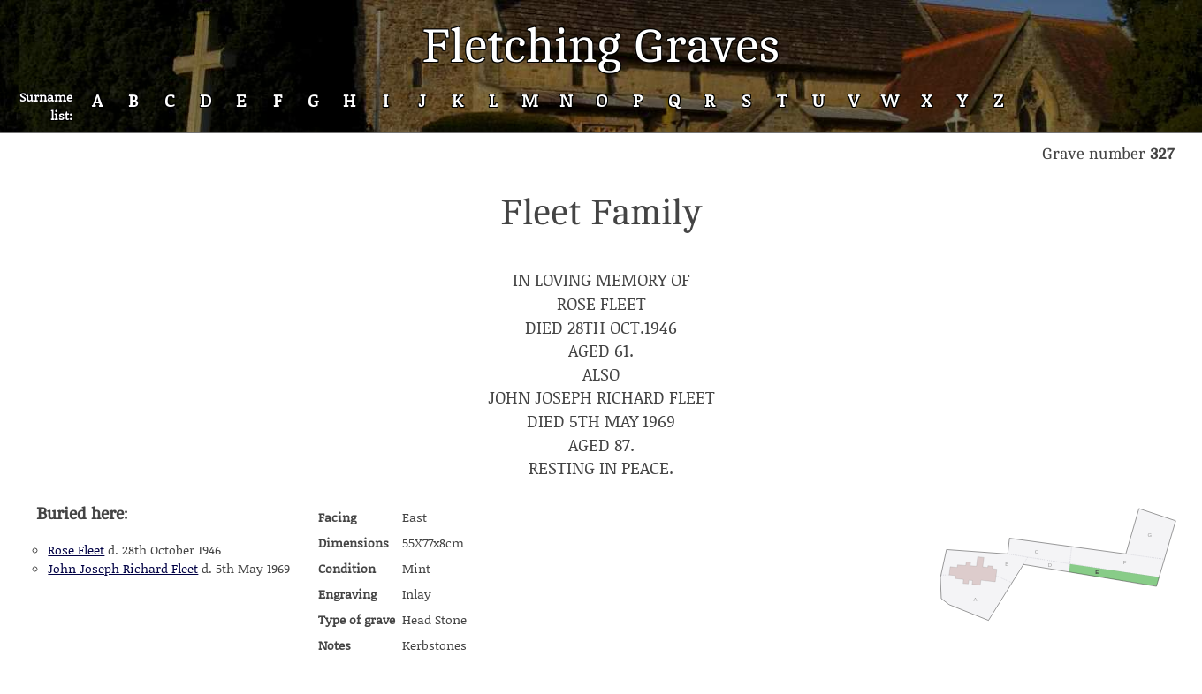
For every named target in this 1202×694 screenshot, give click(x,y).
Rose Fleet (76, 549)
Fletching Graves (601, 46)
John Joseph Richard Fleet (123, 568)
